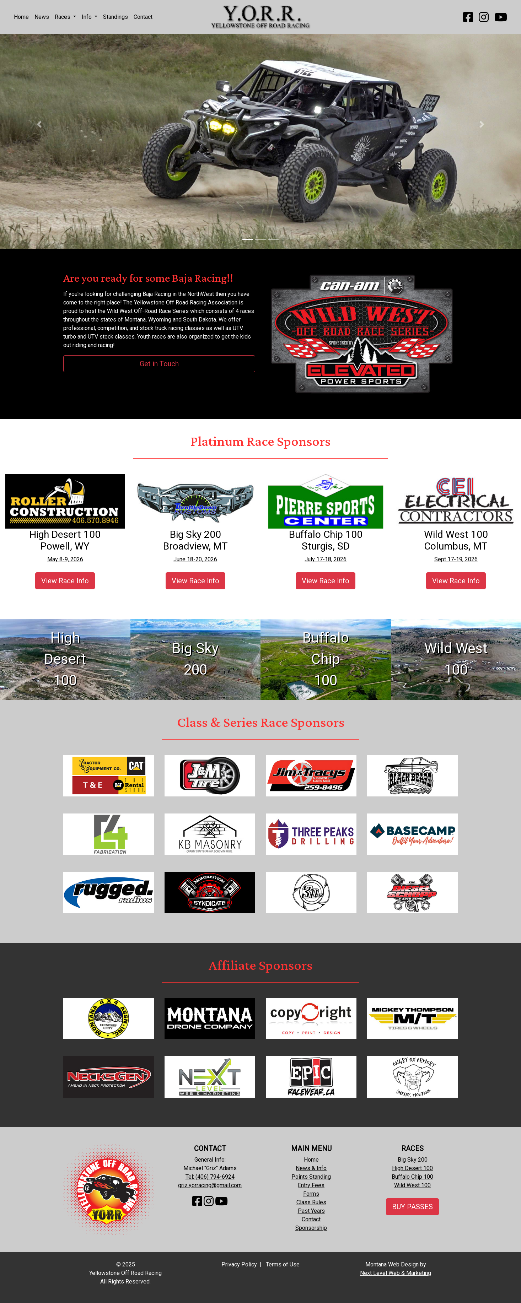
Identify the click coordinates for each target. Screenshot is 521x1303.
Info (87, 16)
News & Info (311, 1168)
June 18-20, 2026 (195, 559)
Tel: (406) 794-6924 (210, 1176)
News (41, 16)
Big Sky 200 (413, 1159)
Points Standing (311, 1176)
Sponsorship (311, 1227)
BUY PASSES (412, 1206)
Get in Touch (159, 363)
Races (63, 16)
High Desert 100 (412, 1168)
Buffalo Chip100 (325, 659)
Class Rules (311, 1202)
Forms (311, 1193)
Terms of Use (283, 1264)
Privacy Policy (239, 1264)
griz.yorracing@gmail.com (210, 1185)
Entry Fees (311, 1185)
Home (21, 16)
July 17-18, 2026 (326, 559)
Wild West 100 (412, 1185)
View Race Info (65, 581)
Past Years (311, 1210)
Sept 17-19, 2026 (456, 559)
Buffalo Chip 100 (412, 1176)
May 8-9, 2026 (65, 559)
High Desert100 (65, 659)
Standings (115, 16)
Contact (143, 16)
